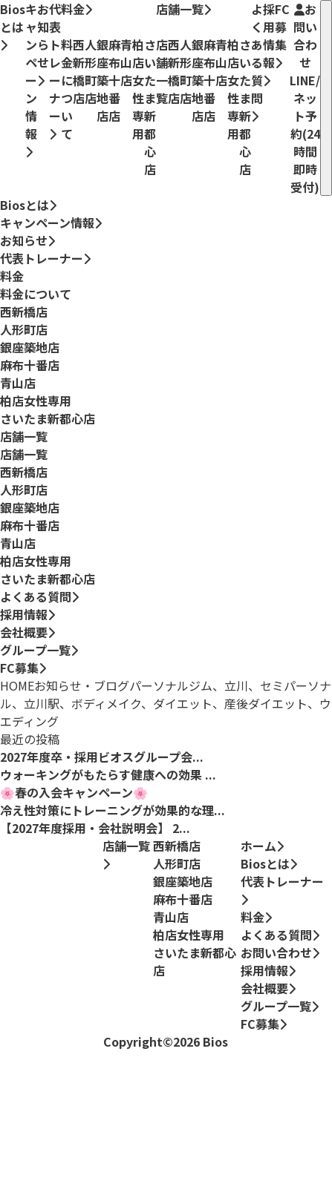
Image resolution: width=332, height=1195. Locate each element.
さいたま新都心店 (47, 418)
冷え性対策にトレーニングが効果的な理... (112, 810)
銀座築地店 (29, 347)
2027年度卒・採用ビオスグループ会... (102, 757)
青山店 (18, 383)
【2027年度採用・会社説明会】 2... (95, 828)
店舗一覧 (183, 9)
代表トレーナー (55, 70)
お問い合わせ (305, 98)
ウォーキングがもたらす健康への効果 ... (108, 774)
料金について (35, 294)
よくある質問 (257, 61)
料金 (76, 9)
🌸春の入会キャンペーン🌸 (74, 792)
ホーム (262, 846)
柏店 (35, 400)
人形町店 (24, 329)
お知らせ (43, 43)
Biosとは (12, 25)
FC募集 (282, 34)
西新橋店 (24, 311)
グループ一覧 (35, 650)
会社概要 (24, 632)
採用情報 (269, 43)
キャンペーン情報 (31, 79)
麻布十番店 (29, 365)
